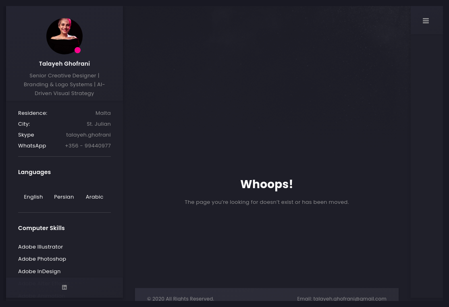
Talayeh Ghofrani (64, 64)
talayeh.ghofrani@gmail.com (350, 298)
